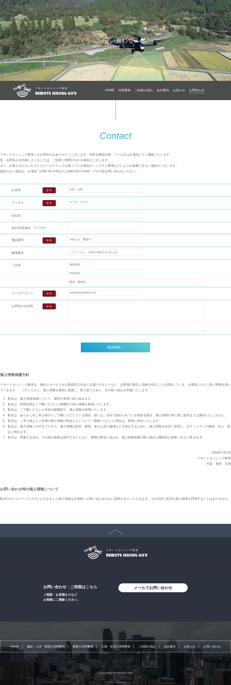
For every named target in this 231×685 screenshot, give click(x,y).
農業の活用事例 (83, 646)
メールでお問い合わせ (153, 588)
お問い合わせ (212, 646)
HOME (109, 90)
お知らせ (179, 90)
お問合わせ (196, 90)
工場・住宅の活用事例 (115, 646)
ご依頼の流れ (143, 90)
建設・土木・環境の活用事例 (46, 646)
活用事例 (124, 90)
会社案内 (163, 90)
